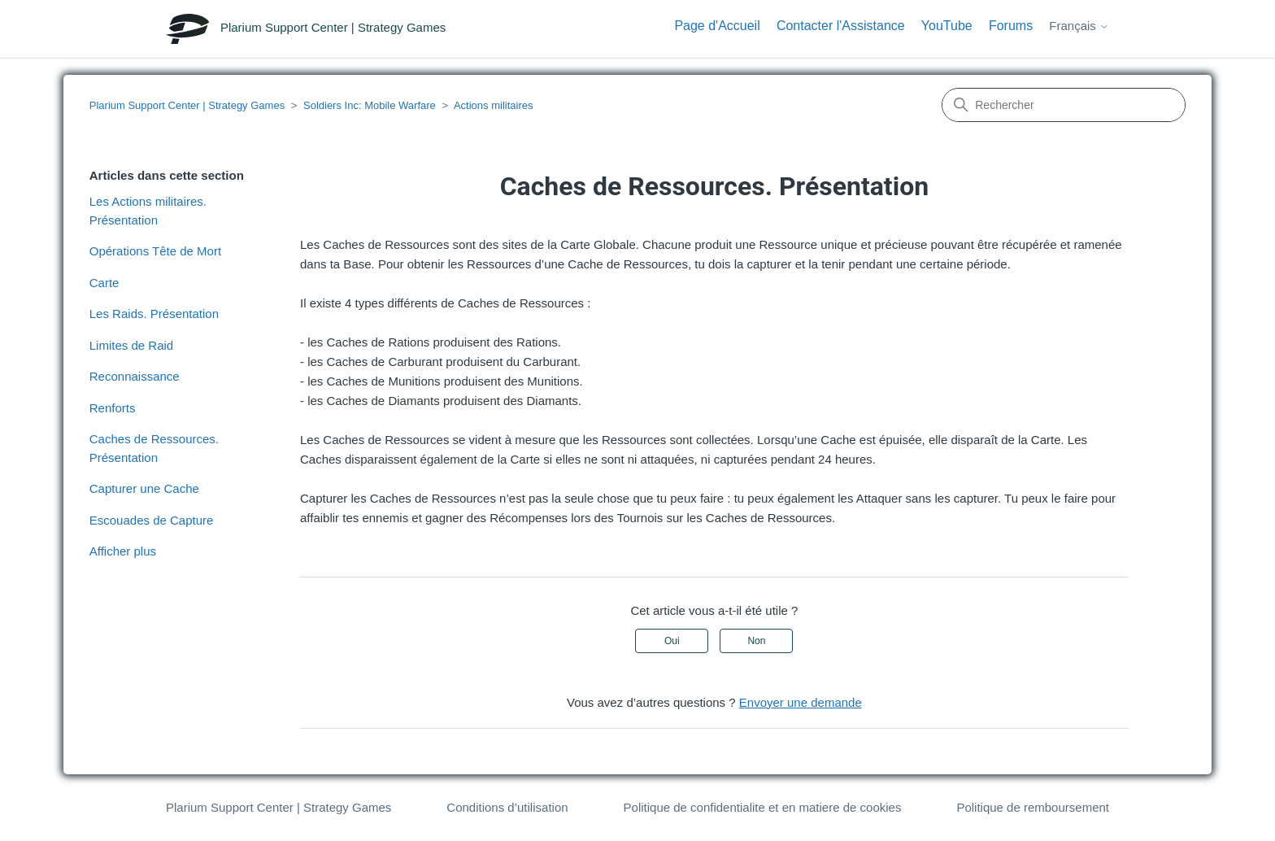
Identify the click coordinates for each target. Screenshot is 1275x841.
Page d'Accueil (716, 26)
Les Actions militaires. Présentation (148, 210)
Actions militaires (493, 105)
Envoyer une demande (800, 702)
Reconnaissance (134, 376)
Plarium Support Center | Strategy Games (187, 105)
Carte (104, 283)
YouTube (947, 26)
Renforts (112, 408)
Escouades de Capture (151, 520)
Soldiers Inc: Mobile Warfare (369, 105)
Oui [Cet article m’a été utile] (672, 641)
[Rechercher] (1063, 105)
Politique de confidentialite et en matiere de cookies (763, 807)
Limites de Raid (131, 345)
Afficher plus (122, 551)
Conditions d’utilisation (507, 807)
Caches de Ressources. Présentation (154, 448)
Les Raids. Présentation (154, 313)
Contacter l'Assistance (841, 26)
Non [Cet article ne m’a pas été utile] (756, 641)
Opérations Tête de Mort (155, 251)
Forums (1011, 26)
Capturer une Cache (144, 488)
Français (1079, 26)
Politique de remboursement (1032, 807)
